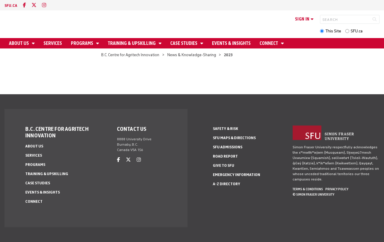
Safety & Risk (225, 128)
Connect (269, 43)
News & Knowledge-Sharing (191, 55)
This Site (333, 31)
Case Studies (184, 43)
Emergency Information (236, 174)
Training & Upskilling (132, 43)
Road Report (225, 156)
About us (19, 43)
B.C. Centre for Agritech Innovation (130, 55)
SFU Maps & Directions (234, 137)
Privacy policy (336, 189)
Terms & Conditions (308, 189)
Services (52, 43)
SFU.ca (357, 31)
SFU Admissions (227, 147)
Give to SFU (223, 165)
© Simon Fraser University (313, 194)
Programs (82, 43)
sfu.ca (10, 5)
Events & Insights (231, 43)
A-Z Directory (226, 183)
